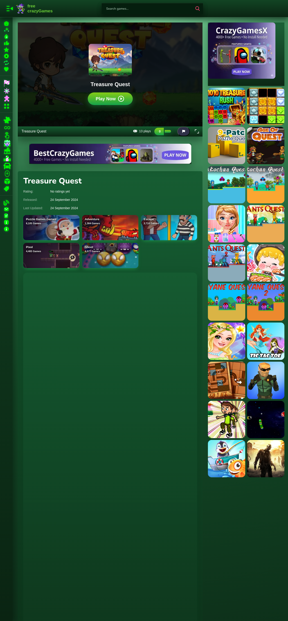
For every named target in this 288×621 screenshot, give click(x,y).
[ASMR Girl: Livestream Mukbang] (265, 263)
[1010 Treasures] (265, 106)
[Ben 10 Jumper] (226, 419)
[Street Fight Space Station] (265, 380)
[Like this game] (159, 131)
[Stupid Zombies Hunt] (265, 458)
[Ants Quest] (265, 223)
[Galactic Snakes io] (265, 419)
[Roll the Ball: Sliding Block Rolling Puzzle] (226, 380)
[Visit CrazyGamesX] (246, 50)
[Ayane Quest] (226, 302)
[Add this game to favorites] (174, 131)
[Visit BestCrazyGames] (110, 154)
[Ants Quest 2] (226, 263)
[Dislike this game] (168, 131)
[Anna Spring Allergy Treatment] (226, 223)
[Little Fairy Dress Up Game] (226, 341)
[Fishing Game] (226, 458)
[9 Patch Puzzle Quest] (226, 145)
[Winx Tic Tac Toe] (265, 341)
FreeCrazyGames (34, 8)
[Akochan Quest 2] (265, 184)
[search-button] (197, 8)
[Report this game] (183, 131)
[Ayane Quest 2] (265, 302)
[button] (197, 131)
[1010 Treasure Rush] (226, 106)
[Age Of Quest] (265, 145)
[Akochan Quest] (226, 184)
